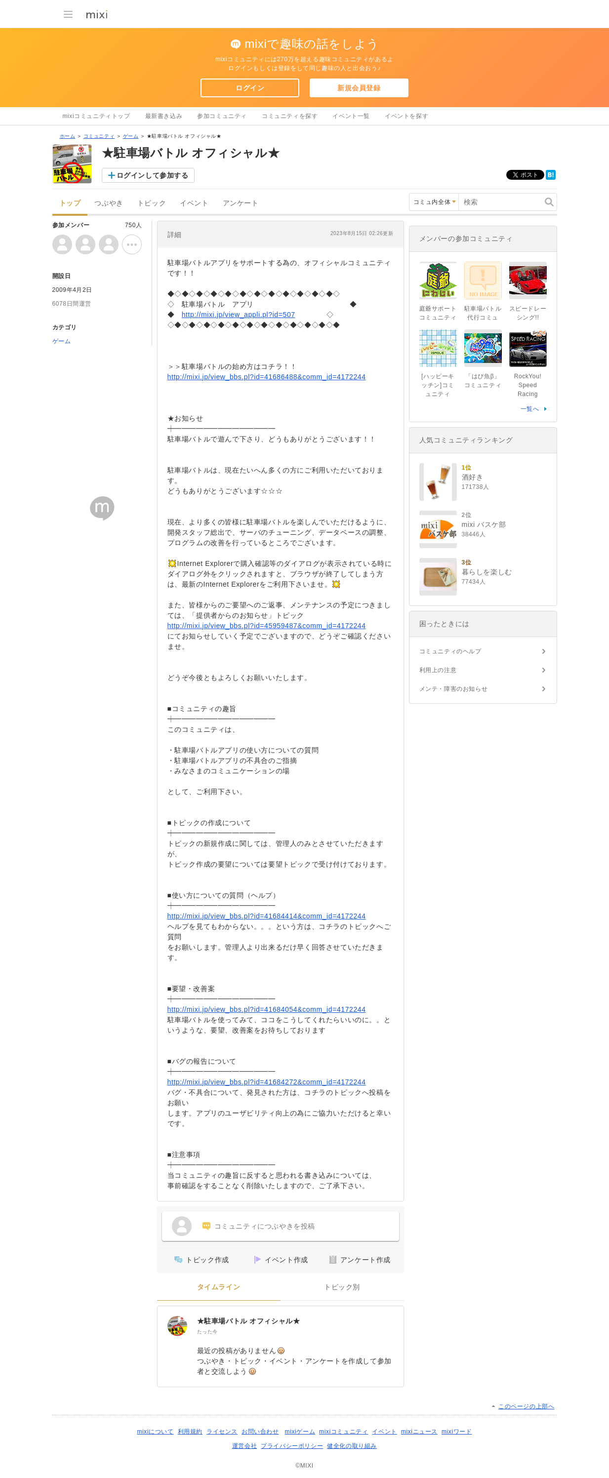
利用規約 (190, 1431)
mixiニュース (419, 1431)
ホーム (68, 136)
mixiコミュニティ (343, 1431)
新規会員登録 (359, 88)
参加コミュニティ (222, 116)
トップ (70, 203)
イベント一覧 (351, 116)
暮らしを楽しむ (487, 572)
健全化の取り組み (352, 1445)
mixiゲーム (300, 1431)
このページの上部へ (526, 1406)
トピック (151, 203)
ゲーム (131, 136)
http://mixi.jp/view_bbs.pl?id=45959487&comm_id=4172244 (266, 626)
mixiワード (457, 1431)
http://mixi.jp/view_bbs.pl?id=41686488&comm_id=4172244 (266, 377)
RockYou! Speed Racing (528, 385)
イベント (194, 203)
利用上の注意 (438, 670)
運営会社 (244, 1445)
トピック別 (342, 1287)
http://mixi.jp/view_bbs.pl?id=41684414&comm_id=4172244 (266, 916)
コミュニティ (99, 136)
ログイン (250, 88)
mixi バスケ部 (484, 524)
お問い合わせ (260, 1431)
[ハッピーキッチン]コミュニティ (437, 385)
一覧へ (530, 408)
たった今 (207, 1331)
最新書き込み (164, 116)
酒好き (473, 477)
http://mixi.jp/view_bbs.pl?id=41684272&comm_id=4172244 (266, 1082)
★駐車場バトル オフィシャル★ (248, 1321)
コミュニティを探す (290, 116)
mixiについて (155, 1431)
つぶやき (108, 203)
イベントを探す (406, 116)
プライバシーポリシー (292, 1445)
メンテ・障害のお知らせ (453, 688)
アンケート (241, 203)
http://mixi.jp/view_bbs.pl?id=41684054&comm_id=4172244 (266, 1009)
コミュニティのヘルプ (450, 651)
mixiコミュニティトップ (96, 116)
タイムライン (219, 1287)
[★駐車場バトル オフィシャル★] (177, 1326)
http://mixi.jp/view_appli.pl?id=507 (238, 315)
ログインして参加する (153, 175)
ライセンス (222, 1431)
